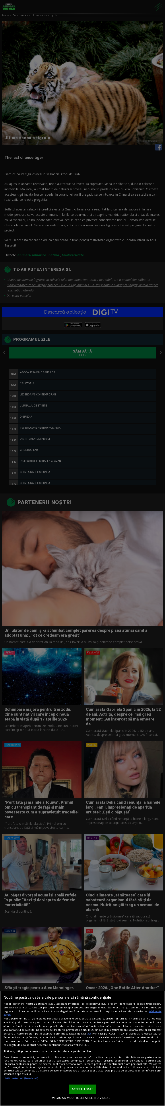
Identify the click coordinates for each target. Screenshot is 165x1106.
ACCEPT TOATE (82, 1089)
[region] (82, 1048)
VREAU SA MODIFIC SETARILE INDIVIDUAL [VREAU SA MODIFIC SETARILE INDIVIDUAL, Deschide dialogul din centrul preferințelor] (81, 1098)
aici (89, 1033)
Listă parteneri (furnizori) (21, 1078)
